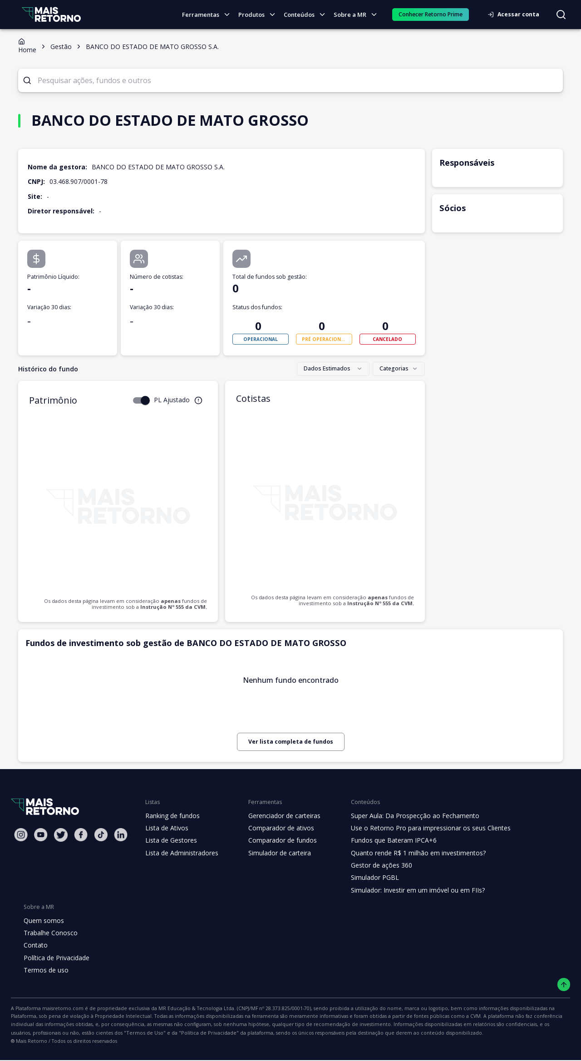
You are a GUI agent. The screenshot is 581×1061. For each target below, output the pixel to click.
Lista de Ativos (165, 828)
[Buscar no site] (561, 14)
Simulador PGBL (368, 877)
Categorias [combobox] (400, 368)
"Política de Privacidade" (38, 1034)
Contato (35, 945)
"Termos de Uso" (523, 1025)
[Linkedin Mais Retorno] (121, 834)
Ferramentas (209, 14)
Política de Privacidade (56, 958)
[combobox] (335, 369)
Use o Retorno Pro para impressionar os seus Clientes (422, 828)
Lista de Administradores (180, 853)
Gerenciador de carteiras (280, 815)
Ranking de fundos (171, 815)
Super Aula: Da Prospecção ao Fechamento (407, 815)
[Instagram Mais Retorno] (21, 834)
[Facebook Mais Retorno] (81, 834)
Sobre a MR (357, 14)
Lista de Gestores (170, 840)
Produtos (259, 14)
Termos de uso (44, 970)
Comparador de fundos (277, 840)
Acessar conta (516, 14)
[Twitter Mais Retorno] (61, 835)
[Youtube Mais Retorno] (41, 834)
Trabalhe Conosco (49, 933)
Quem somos (42, 920)
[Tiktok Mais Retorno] (101, 834)
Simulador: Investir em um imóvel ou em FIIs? (409, 890)
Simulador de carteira (275, 853)
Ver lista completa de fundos (290, 741)
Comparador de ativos (276, 828)
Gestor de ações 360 (374, 865)
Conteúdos (307, 14)
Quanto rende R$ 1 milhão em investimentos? (409, 853)
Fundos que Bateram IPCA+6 (386, 840)
